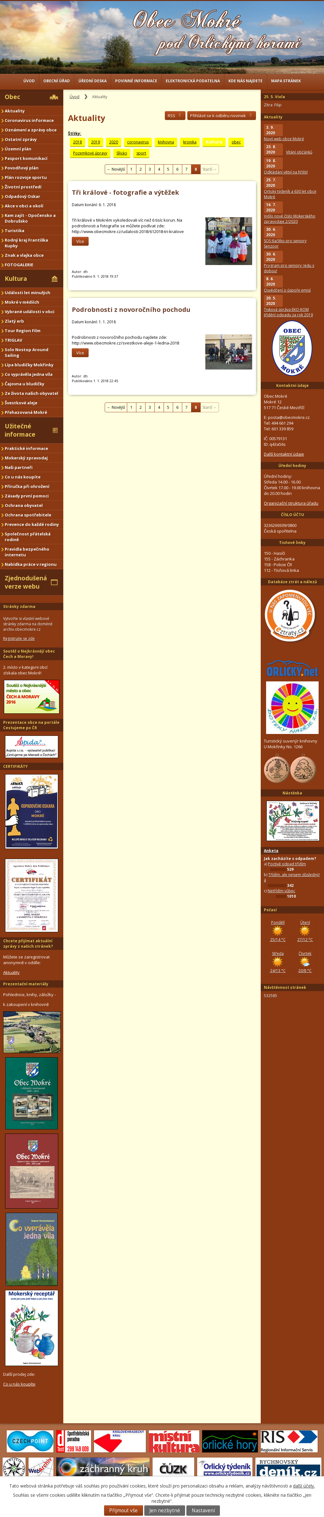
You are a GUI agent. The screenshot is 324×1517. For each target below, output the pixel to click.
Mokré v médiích (22, 302)
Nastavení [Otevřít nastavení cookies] (203, 1510)
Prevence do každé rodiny (32, 524)
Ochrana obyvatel (24, 505)
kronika (189, 142)
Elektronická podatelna (193, 81)
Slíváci (121, 153)
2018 (77, 142)
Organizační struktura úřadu (291, 503)
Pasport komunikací (26, 158)
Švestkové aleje (21, 403)
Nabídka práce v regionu (31, 564)
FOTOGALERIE (19, 265)
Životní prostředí (23, 187)
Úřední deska (92, 81)
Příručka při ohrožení (27, 486)
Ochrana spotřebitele (28, 515)
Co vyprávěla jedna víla (29, 374)
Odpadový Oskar (22, 196)
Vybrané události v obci (29, 311)
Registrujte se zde (19, 638)
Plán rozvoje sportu (26, 177)
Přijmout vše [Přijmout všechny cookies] (123, 1510)
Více (80, 241)
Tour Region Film (22, 330)
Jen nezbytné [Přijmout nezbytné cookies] (164, 1510)
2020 (113, 142)
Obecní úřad (56, 81)
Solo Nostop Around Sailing (26, 352)
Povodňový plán (22, 168)
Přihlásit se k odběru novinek (221, 115)
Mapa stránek (286, 81)
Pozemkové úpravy (90, 153)
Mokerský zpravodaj (26, 458)
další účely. (304, 1486)
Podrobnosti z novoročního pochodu (131, 309)
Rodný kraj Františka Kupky (26, 243)
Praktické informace (26, 448)
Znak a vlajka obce (24, 255)
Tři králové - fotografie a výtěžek (125, 192)
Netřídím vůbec (281, 891)
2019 (95, 142)
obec (236, 142)
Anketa (271, 850)
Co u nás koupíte (22, 477)
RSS (175, 115)
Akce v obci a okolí (24, 206)
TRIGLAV (13, 340)
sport (141, 153)
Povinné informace (136, 81)
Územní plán (18, 149)
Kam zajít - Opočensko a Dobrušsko (30, 218)
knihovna (166, 142)
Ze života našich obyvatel (31, 393)
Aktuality (15, 111)
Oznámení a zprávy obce (31, 130)
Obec (12, 97)
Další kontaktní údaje (284, 454)
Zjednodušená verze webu (26, 582)
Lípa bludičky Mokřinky (29, 365)
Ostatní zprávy (21, 139)
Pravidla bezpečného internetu (27, 552)
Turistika (14, 230)
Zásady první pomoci (27, 496)
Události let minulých (27, 292)
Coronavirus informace (29, 120)
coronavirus (138, 142)
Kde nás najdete (245, 81)
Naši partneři (19, 467)
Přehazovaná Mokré (26, 412)
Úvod (29, 81)
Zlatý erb (14, 321)
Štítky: (74, 133)
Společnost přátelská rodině (28, 536)
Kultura (16, 279)
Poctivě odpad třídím (287, 864)
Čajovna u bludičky (24, 384)
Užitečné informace (20, 430)
